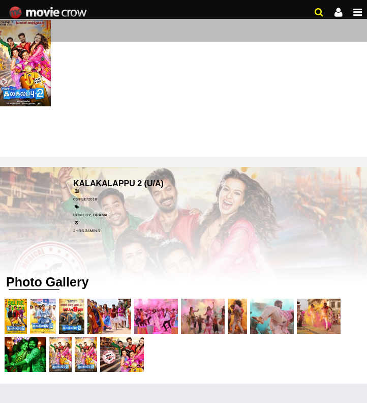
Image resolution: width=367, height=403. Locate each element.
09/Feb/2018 (85, 199)
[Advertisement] (183, 76)
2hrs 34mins (86, 230)
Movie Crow (49, 12)
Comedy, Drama (90, 215)
